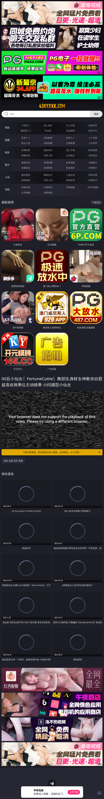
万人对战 (70, 125)
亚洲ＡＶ (25, 137)
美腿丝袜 (25, 167)
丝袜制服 (48, 143)
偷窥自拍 (25, 162)
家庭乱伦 (48, 174)
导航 (7, 189)
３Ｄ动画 (93, 137)
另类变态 (93, 155)
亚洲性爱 (25, 150)
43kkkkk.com (52, 106)
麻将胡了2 (26, 130)
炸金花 (48, 130)
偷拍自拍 (48, 150)
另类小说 (48, 180)
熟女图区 (70, 167)
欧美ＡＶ (70, 137)
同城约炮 (25, 187)
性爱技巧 (93, 180)
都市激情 (25, 174)
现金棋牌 (70, 130)
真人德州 (48, 125)
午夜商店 (48, 187)
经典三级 (48, 155)
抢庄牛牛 (93, 130)
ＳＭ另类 (93, 143)
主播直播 (70, 143)
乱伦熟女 (70, 155)
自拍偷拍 (48, 137)
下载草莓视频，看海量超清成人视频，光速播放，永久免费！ (62, 452)
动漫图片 (93, 162)
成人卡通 (70, 150)
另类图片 (93, 167)
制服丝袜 (25, 155)
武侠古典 (93, 174)
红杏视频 (25, 192)
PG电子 (25, 125)
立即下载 (73, 792)
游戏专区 (93, 125)
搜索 (96, 113)
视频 (7, 140)
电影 (7, 152)
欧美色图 (70, 162)
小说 (7, 177)
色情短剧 (48, 192)
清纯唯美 (48, 167)
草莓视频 (70, 187)
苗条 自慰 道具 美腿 (13, 460)
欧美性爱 (93, 150)
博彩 (7, 127)
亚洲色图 (48, 162)
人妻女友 (70, 174)
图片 (7, 164)
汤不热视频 (92, 187)
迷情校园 (25, 180)
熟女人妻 (25, 143)
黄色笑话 (70, 180)
